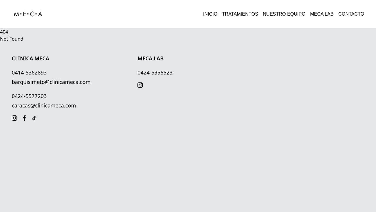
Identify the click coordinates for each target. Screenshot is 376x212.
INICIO (210, 13)
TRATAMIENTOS (240, 13)
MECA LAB (322, 13)
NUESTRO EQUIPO (284, 13)
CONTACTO (351, 13)
